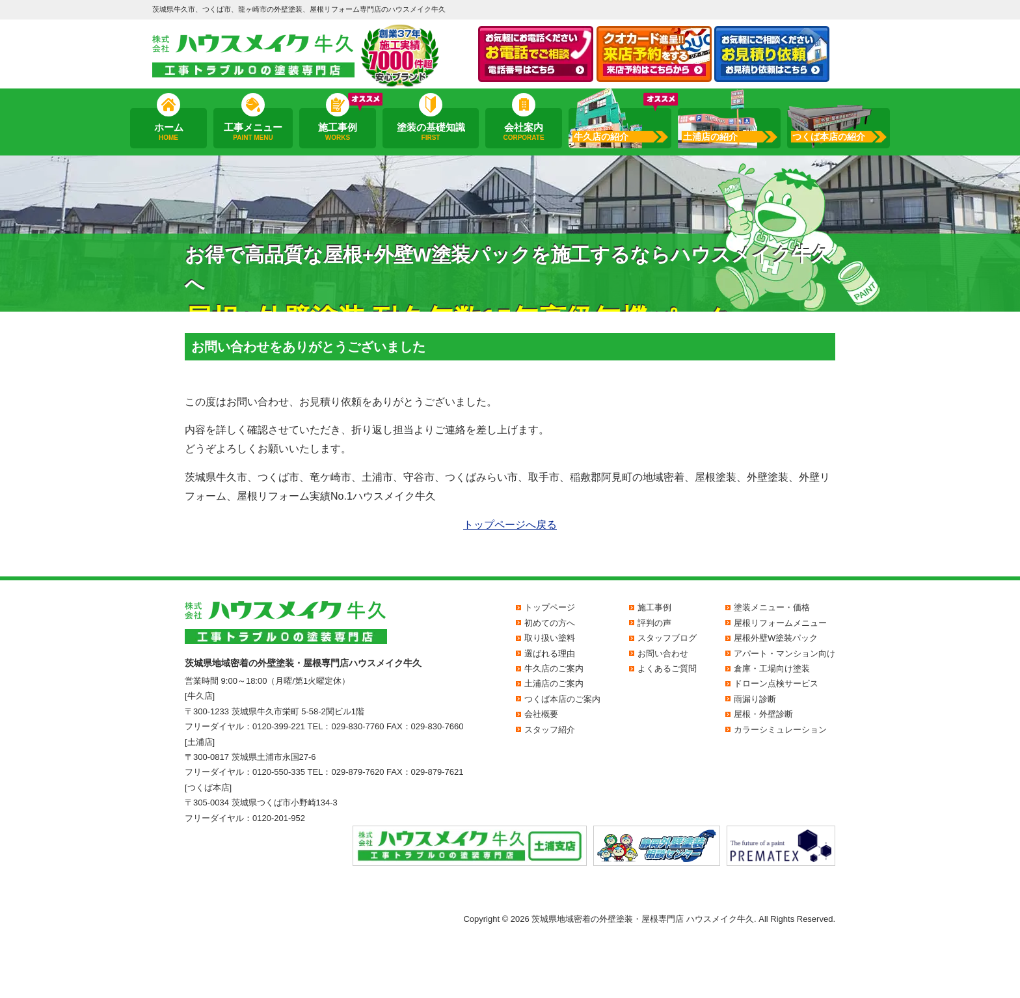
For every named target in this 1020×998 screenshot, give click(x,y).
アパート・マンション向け (784, 653)
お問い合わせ (663, 653)
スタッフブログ (667, 638)
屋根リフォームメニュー (780, 623)
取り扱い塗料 (549, 638)
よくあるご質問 (667, 668)
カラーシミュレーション (780, 730)
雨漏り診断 (755, 699)
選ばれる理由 (549, 653)
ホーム (168, 132)
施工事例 (338, 132)
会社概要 (541, 714)
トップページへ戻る (510, 524)
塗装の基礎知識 (430, 132)
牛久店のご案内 (554, 668)
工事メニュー (253, 132)
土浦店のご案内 (554, 683)
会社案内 (524, 132)
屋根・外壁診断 (763, 714)
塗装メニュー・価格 (772, 607)
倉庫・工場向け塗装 (772, 668)
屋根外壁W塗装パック (776, 638)
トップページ (549, 607)
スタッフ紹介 (549, 730)
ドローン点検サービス (776, 683)
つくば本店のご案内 (562, 699)
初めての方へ (549, 623)
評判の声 (654, 623)
